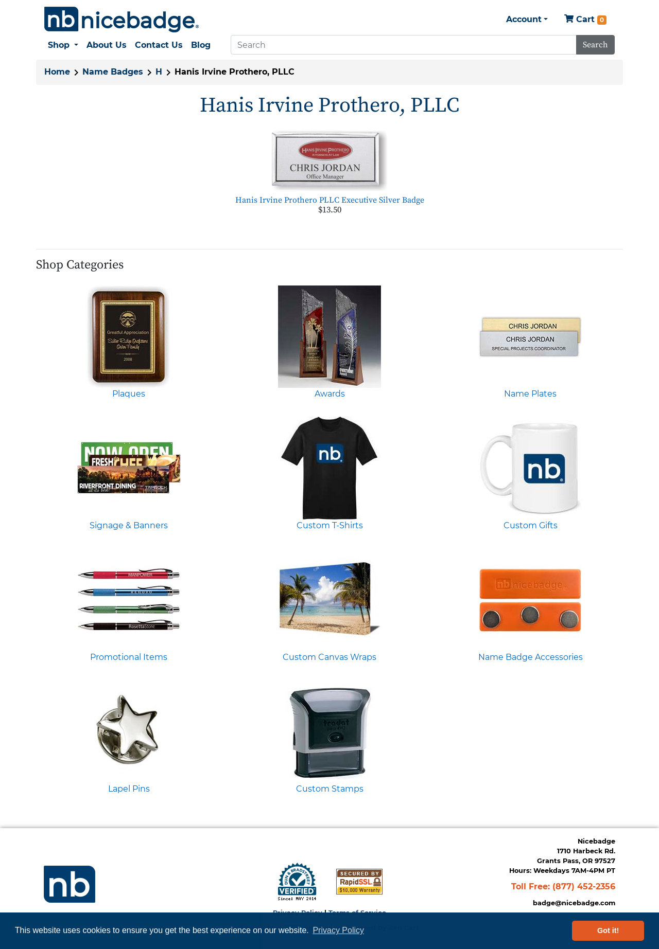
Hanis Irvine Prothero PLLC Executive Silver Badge (329, 200)
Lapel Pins (129, 789)
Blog (201, 45)
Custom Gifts (531, 525)
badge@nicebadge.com (574, 903)
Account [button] (524, 19)
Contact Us (159, 45)
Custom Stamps (329, 789)
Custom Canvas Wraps (329, 657)
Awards (330, 394)
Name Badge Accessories (530, 657)
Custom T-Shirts (330, 525)
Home (57, 72)
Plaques (128, 394)
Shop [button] (60, 45)
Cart (585, 19)
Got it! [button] (608, 930)
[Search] (404, 45)
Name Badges (112, 72)
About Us (106, 45)
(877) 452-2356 (583, 886)
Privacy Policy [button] (338, 930)
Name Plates (530, 394)
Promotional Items (128, 657)
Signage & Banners (129, 525)
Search (595, 45)
